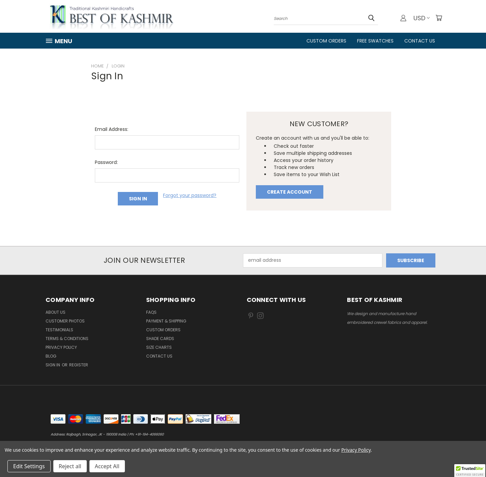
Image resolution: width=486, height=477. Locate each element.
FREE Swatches (375, 40)
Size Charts (159, 347)
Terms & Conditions (67, 338)
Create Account (289, 192)
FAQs (151, 312)
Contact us (159, 356)
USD (421, 18)
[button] (469, 470)
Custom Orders (326, 40)
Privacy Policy (61, 347)
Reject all (70, 466)
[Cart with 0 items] (438, 18)
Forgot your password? (189, 195)
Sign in (53, 365)
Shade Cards (160, 338)
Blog (51, 356)
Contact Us (419, 40)
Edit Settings (29, 466)
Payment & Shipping (166, 321)
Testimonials (59, 330)
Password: (106, 162)
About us (55, 312)
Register (78, 365)
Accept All (107, 466)
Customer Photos (65, 321)
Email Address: (111, 129)
